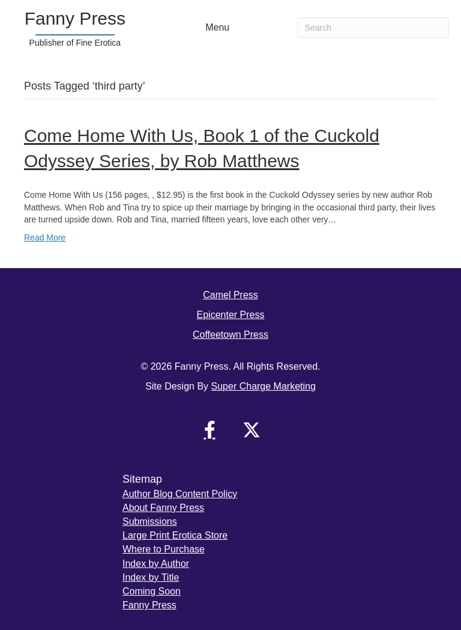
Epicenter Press (231, 315)
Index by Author (155, 563)
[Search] (373, 27)
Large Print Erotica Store (174, 535)
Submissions (149, 521)
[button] (209, 430)
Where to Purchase (163, 549)
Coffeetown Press (230, 334)
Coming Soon (151, 591)
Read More (44, 237)
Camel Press (230, 295)
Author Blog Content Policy (179, 494)
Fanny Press (149, 605)
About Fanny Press (163, 508)
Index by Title (150, 577)
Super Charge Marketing (263, 386)
